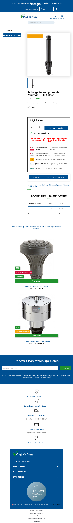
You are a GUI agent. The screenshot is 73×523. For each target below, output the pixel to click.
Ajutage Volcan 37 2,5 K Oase (36, 286)
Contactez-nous (21, 462)
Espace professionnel (32, 9)
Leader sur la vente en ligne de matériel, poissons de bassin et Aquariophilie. (36, 4)
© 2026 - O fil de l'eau (36, 511)
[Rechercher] (41, 22)
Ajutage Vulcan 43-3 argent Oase (36, 341)
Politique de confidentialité (36, 518)
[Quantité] (35, 127)
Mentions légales (36, 516)
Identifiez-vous (54, 17)
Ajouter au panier (56, 128)
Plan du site (36, 521)
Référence (31, 99)
